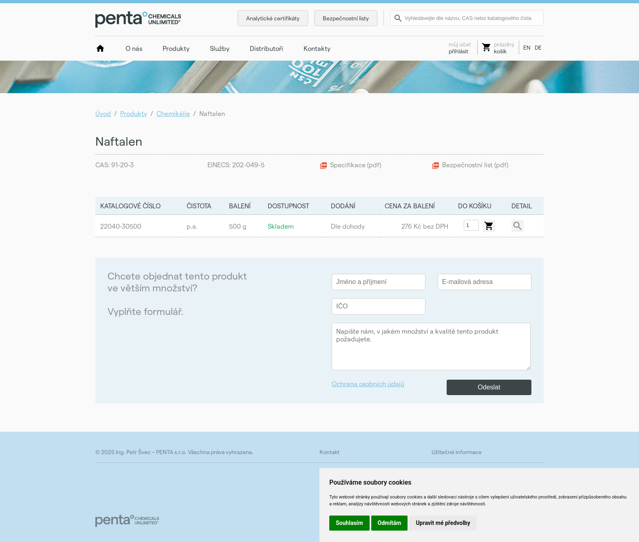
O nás (134, 48)
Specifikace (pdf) (355, 164)
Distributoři (266, 48)
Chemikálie (173, 113)
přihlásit (460, 48)
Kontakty (317, 48)
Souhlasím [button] (349, 523)
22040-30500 (120, 226)
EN (527, 47)
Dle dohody (348, 226)
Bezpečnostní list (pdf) (475, 164)
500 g (238, 226)
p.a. (192, 226)
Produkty (176, 48)
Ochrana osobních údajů (368, 383)
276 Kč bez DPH (424, 226)
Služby (219, 48)
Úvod (103, 113)
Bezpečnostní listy (346, 18)
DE (538, 47)
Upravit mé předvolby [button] (443, 523)
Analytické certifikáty (273, 18)
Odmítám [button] (389, 523)
